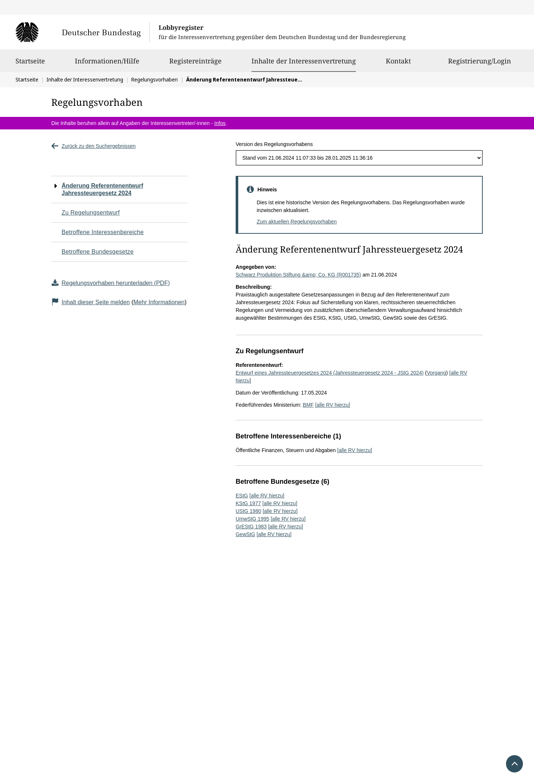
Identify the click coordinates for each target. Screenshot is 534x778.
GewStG (245, 534)
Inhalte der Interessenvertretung (304, 61)
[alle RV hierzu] (332, 405)
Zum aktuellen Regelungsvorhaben (297, 222)
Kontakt (398, 64)
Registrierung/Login (480, 64)
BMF (308, 405)
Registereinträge (195, 64)
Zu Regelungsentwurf (91, 212)
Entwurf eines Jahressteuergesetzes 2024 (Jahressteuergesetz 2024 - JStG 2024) (330, 373)
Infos (219, 123)
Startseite (30, 64)
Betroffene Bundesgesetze (98, 252)
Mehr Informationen (159, 302)
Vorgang (436, 373)
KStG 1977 (248, 503)
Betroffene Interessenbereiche (103, 232)
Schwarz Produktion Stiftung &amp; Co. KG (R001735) (298, 275)
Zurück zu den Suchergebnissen (93, 146)
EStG (242, 496)
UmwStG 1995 (252, 519)
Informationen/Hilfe (107, 64)
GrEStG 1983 (251, 526)
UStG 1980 (248, 511)
